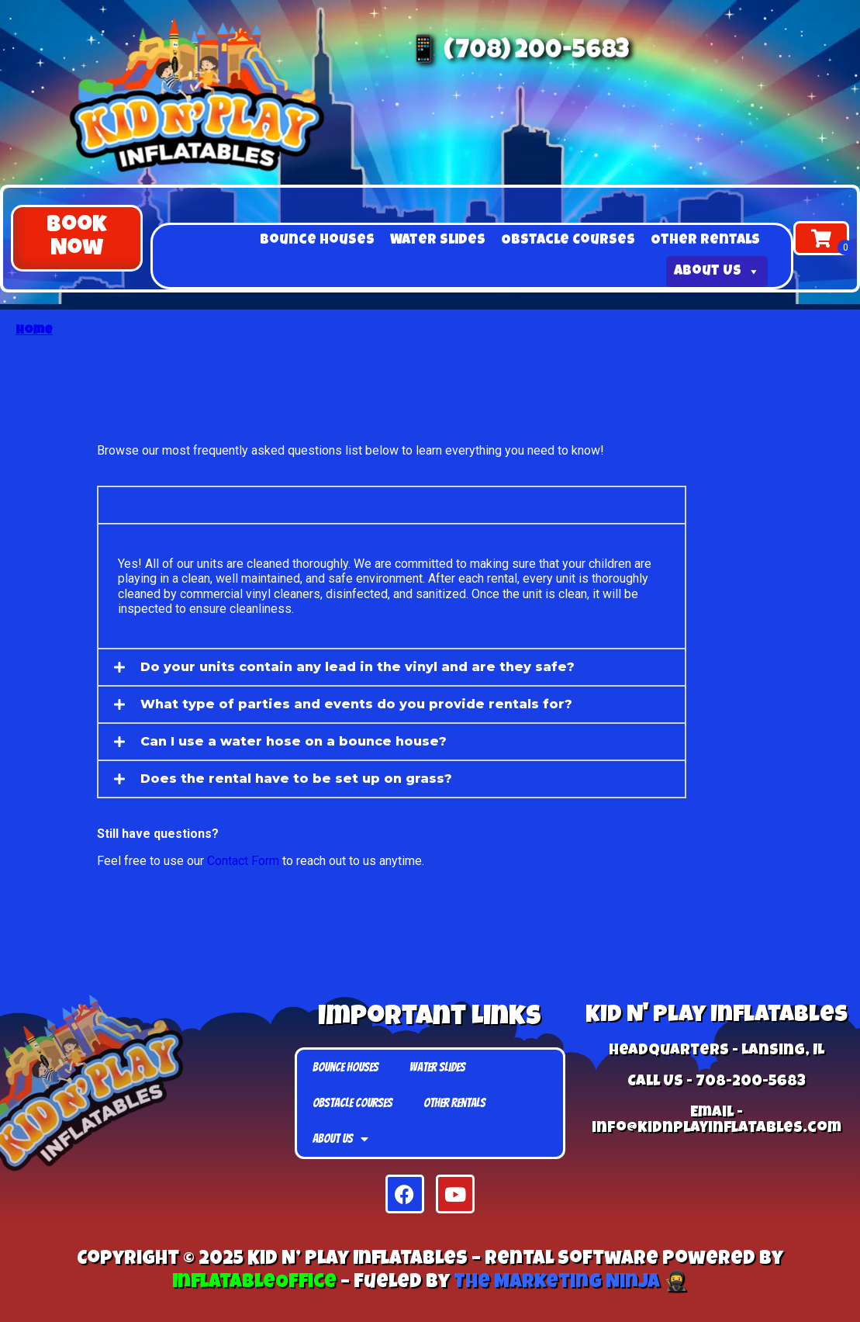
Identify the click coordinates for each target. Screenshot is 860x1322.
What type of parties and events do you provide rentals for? (356, 704)
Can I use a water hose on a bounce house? (293, 741)
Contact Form (243, 860)
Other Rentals (705, 240)
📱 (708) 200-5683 (521, 53)
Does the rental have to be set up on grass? (296, 778)
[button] (77, 238)
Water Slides (437, 240)
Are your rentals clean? (222, 504)
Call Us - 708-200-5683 (716, 1082)
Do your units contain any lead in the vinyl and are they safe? (357, 666)
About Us (717, 271)
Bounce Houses (317, 240)
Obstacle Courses (568, 240)
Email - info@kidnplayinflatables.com (716, 1121)
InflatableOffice (254, 1283)
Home (34, 331)
